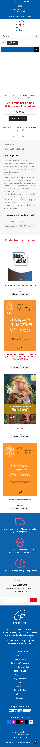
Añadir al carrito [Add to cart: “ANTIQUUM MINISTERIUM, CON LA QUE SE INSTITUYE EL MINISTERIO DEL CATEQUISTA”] (20, 368)
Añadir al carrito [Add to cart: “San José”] (20, 437)
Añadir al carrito (18, 118)
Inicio (7, 95)
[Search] (36, 36)
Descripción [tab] (9, 144)
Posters (13, 95)
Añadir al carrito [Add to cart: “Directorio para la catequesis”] (20, 509)
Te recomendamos (29, 130)
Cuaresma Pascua (25, 95)
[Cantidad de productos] (6, 118)
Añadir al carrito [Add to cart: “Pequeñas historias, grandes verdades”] (20, 294)
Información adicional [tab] (14, 149)
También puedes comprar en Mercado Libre (20, 10)
